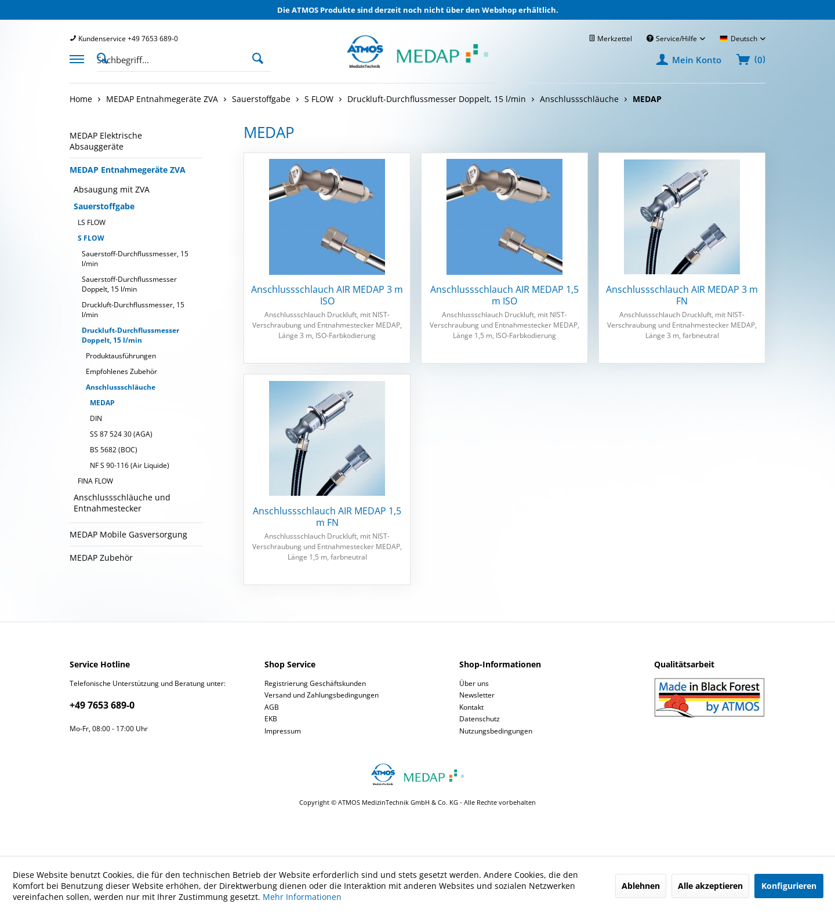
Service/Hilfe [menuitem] (673, 38)
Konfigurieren (788, 885)
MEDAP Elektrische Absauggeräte (106, 141)
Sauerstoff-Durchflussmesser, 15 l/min (135, 258)
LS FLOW (92, 222)
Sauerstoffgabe (104, 206)
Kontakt (471, 707)
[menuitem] (124, 38)
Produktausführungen (121, 356)
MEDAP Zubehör (101, 557)
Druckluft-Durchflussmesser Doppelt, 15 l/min (130, 335)
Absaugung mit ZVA (112, 189)
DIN (96, 418)
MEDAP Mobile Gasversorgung (128, 534)
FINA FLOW (95, 481)
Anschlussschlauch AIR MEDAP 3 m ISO (327, 295)
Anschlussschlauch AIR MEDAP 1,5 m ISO (504, 295)
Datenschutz (479, 719)
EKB (270, 719)
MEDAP (102, 403)
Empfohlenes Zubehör (121, 371)
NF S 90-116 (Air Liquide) (129, 465)
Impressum (282, 731)
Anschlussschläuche (120, 387)
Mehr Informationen (302, 896)
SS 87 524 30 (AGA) (121, 434)
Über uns (474, 683)
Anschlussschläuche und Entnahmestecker (122, 503)
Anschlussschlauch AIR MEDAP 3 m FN (682, 295)
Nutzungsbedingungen (495, 731)
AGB (271, 707)
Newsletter (477, 695)
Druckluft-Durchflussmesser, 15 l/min (133, 309)
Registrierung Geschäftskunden (315, 683)
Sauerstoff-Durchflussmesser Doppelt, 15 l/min (129, 284)
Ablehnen (641, 885)
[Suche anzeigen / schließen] (105, 57)
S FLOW (91, 238)
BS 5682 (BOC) (113, 450)
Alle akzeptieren (710, 885)
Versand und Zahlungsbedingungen (321, 695)
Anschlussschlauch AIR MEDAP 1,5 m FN (327, 516)
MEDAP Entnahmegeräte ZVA (128, 169)
